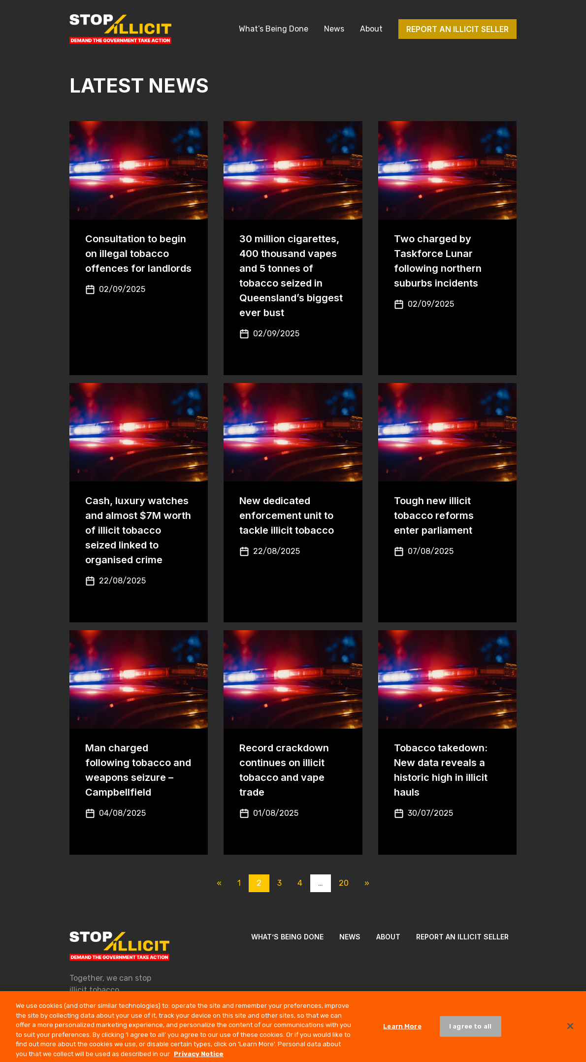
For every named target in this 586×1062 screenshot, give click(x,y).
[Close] (570, 1030)
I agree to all (470, 1030)
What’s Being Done (273, 28)
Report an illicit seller (457, 29)
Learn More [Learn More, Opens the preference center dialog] (402, 1030)
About (371, 28)
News (334, 28)
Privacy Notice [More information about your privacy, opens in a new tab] (199, 1058)
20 (344, 883)
